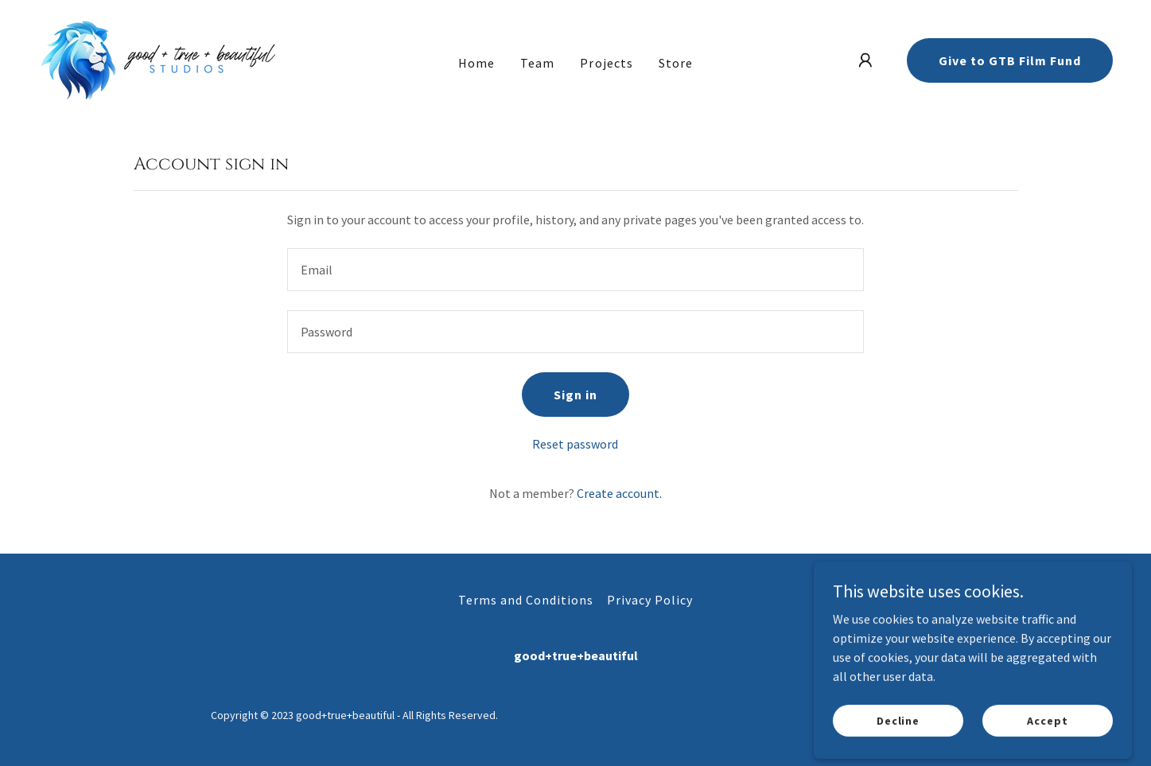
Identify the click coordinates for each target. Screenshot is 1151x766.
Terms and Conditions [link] (525, 600)
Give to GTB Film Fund (1010, 60)
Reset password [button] (575, 444)
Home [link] (476, 63)
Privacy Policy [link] (650, 600)
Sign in (575, 394)
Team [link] (537, 63)
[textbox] (575, 269)
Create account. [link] (619, 493)
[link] (158, 59)
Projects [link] (606, 63)
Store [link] (676, 63)
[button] (865, 60)
